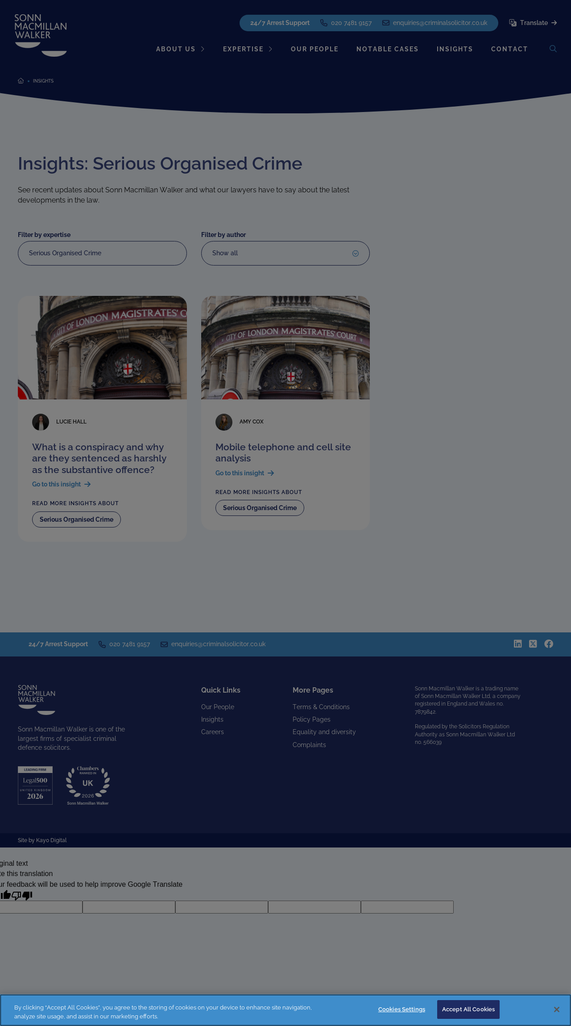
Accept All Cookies (468, 1009)
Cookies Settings (401, 1009)
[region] (285, 1010)
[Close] (557, 1009)
